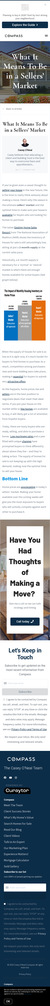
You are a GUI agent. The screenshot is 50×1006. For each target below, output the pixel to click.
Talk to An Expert (14, 842)
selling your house (12, 190)
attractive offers (16, 381)
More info (27, 994)
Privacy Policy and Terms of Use (29, 729)
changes (26, 441)
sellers (5, 394)
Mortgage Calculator (16, 860)
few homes (27, 408)
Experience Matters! (16, 854)
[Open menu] (46, 36)
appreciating (28, 487)
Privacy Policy (25, 974)
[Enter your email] (27, 683)
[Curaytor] (17, 793)
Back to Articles (14, 108)
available (7, 215)
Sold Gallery (11, 866)
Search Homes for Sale (18, 823)
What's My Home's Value (19, 817)
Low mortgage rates (22, 436)
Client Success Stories (17, 811)
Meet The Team (13, 805)
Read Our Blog (12, 829)
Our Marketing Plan (16, 848)
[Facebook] (5, 777)
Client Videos (12, 836)
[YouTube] (10, 777)
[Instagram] (16, 777)
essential (18, 376)
